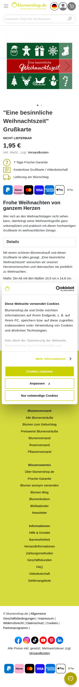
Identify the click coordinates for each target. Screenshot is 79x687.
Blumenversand (39, 438)
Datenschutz (35, 623)
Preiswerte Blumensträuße (39, 431)
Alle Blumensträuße (39, 417)
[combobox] (39, 19)
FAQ (39, 567)
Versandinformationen (39, 546)
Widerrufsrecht (13, 623)
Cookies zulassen (39, 371)
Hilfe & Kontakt (39, 532)
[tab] (39, 242)
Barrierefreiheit (39, 539)
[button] (54, 6)
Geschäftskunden (39, 560)
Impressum (46, 618)
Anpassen (39, 383)
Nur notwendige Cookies (39, 395)
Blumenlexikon (39, 499)
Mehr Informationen (51, 359)
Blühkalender (39, 506)
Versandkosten (38, 152)
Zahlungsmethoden (39, 553)
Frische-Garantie (39, 478)
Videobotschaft (39, 573)
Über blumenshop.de (39, 471)
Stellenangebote (39, 580)
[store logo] (29, 7)
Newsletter (39, 512)
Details (13, 242)
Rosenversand (39, 445)
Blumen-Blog (40, 492)
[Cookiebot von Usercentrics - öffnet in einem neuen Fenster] (56, 289)
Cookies (52, 623)
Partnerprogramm (15, 628)
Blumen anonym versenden (39, 485)
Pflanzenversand (39, 451)
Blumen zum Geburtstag (40, 424)
